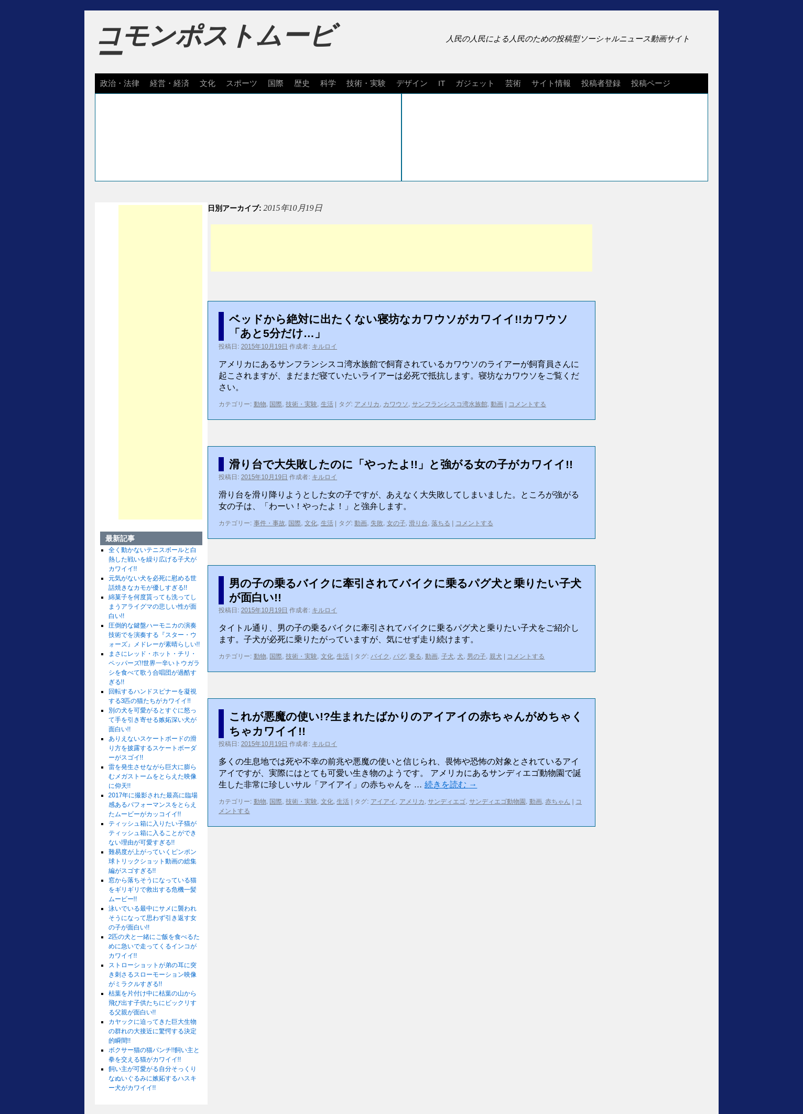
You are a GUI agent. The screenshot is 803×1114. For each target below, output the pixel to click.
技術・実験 (366, 83)
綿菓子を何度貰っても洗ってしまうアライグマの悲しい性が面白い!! (152, 606)
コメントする (527, 404)
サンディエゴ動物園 (497, 801)
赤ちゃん (557, 801)
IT (441, 83)
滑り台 (418, 523)
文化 (207, 83)
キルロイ (324, 346)
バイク (380, 656)
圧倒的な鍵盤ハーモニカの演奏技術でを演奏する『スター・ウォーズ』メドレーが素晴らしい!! (154, 635)
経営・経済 (169, 83)
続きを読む (451, 784)
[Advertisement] (401, 248)
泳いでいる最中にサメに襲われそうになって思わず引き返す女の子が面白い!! (152, 918)
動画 (497, 404)
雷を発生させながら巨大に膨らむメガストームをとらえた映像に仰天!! (152, 776)
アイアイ (383, 801)
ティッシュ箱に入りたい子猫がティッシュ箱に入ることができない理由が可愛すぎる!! (152, 833)
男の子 (476, 656)
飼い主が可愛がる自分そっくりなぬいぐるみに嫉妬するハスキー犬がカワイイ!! (152, 1078)
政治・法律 (119, 83)
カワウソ (395, 404)
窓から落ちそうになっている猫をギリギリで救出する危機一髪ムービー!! (152, 890)
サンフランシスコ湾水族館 (449, 404)
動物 (260, 404)
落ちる (440, 523)
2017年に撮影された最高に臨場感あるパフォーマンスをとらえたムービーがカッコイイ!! (153, 805)
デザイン (412, 83)
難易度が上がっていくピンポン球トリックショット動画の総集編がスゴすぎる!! (152, 861)
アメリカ (366, 404)
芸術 (513, 83)
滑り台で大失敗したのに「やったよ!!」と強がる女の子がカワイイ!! (401, 464)
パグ (399, 656)
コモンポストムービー (215, 45)
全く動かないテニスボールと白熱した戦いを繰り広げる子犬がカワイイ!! (152, 559)
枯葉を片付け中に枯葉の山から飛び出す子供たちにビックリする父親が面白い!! (152, 1003)
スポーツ (241, 83)
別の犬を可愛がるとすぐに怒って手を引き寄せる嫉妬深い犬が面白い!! (152, 720)
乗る (415, 656)
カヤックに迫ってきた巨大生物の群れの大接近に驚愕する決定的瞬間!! (152, 1031)
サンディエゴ (446, 801)
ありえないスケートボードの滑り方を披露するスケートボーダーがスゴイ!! (152, 748)
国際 (276, 83)
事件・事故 (269, 523)
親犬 (496, 656)
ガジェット (475, 83)
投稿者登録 (601, 83)
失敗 (377, 523)
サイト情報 (551, 83)
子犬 (447, 656)
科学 (328, 83)
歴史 (302, 83)
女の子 (396, 523)
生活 (327, 404)
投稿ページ (650, 83)
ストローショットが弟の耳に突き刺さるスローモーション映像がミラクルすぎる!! (152, 974)
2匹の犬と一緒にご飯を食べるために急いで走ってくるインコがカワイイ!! (154, 946)
